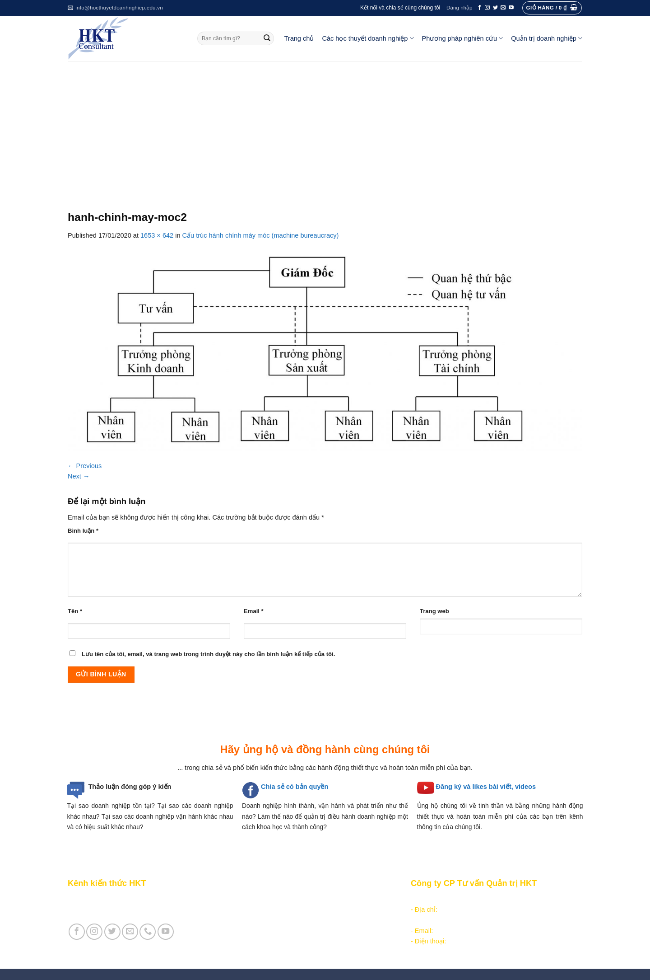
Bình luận (83, 530)
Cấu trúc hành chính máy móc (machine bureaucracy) (260, 235)
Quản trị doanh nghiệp (546, 38)
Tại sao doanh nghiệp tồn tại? (111, 805)
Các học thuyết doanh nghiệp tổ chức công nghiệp (313, 899)
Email (254, 611)
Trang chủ (299, 38)
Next (79, 476)
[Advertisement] (325, 129)
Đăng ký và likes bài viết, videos (486, 786)
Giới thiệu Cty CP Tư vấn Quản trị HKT (124, 909)
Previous (85, 465)
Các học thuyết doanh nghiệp (367, 38)
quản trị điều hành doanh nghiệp (350, 816)
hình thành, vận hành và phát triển (333, 805)
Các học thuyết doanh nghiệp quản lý (293, 909)
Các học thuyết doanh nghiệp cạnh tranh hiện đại (311, 920)
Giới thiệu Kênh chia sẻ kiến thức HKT (124, 899)
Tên (75, 611)
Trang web (434, 611)
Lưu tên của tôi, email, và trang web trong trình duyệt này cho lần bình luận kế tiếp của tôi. (208, 654)
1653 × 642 (156, 235)
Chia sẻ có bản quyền (294, 786)
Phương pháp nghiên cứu (462, 38)
